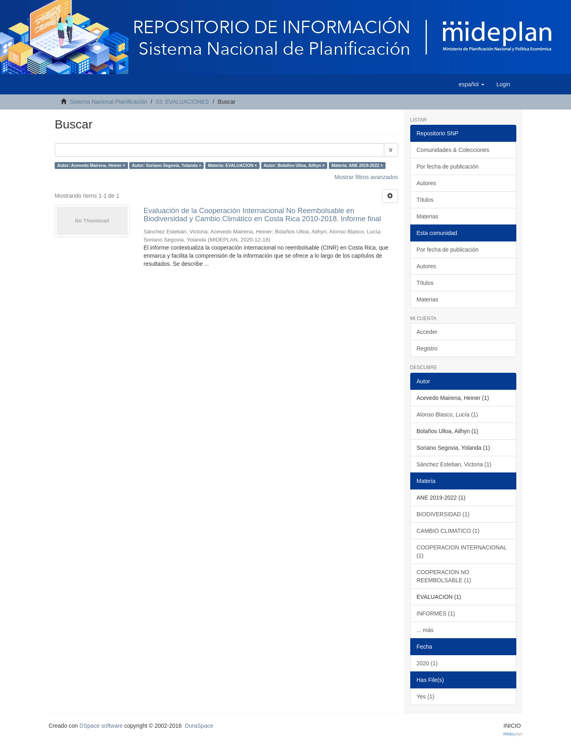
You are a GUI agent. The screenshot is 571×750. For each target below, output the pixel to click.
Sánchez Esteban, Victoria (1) (454, 464)
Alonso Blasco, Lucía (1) (447, 414)
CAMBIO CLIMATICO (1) (448, 531)
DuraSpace (199, 725)
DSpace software (101, 725)
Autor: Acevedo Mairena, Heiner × (91, 165)
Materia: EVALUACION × (232, 165)
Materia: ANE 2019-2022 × (357, 165)
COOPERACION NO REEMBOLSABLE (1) (444, 576)
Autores (426, 183)
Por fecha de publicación (448, 166)
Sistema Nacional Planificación (108, 101)
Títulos (425, 200)
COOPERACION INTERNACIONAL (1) (462, 551)
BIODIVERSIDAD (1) (443, 514)
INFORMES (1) (436, 613)
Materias (428, 216)
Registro (427, 348)
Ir (391, 150)
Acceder (427, 332)
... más (425, 630)
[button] (471, 84)
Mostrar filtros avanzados (366, 177)
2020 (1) (427, 663)
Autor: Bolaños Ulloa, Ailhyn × (294, 165)
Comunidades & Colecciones (453, 150)
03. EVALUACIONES (182, 101)
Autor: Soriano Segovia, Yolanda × (166, 165)
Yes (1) (426, 696)
